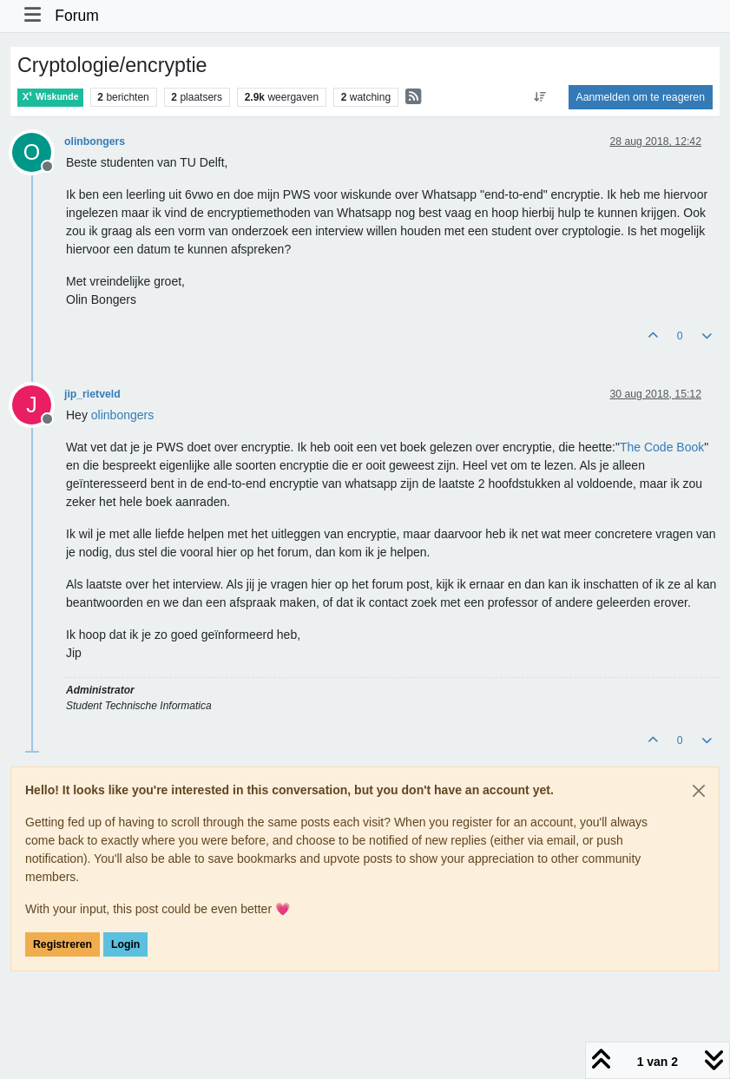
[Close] (699, 790)
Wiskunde (50, 96)
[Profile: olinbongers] (122, 415)
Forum (77, 15)
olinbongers (94, 141)
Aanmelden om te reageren (640, 97)
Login (125, 944)
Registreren (62, 944)
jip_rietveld (92, 394)
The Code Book (662, 447)
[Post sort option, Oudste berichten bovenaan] (539, 97)
